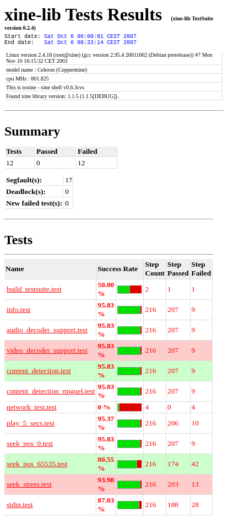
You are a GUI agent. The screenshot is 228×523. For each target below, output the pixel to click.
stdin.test (20, 508)
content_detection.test (39, 374)
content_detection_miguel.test (51, 394)
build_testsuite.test (34, 292)
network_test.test (32, 410)
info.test (18, 313)
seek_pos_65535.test (37, 467)
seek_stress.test (29, 487)
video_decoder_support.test (47, 353)
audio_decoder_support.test (47, 333)
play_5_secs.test (31, 426)
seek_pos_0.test (30, 447)
